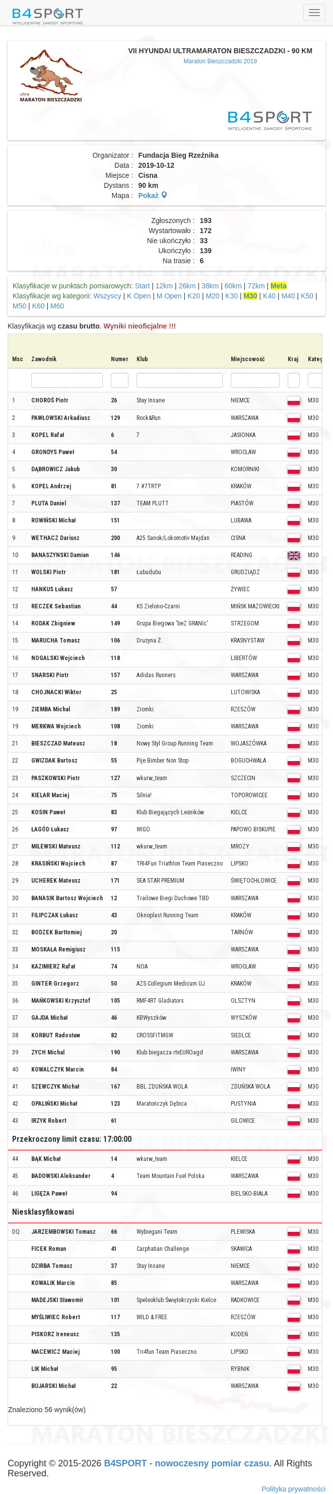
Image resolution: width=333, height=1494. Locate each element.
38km (210, 286)
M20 (212, 296)
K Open (139, 296)
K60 (38, 306)
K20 (193, 296)
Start (142, 286)
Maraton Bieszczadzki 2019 (220, 61)
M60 (57, 306)
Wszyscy (107, 296)
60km (233, 286)
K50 (307, 296)
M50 (19, 306)
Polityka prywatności (293, 1489)
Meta (279, 286)
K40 (269, 296)
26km (186, 286)
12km (164, 286)
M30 (250, 296)
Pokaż (152, 195)
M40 (288, 296)
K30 (231, 296)
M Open (169, 296)
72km (255, 286)
